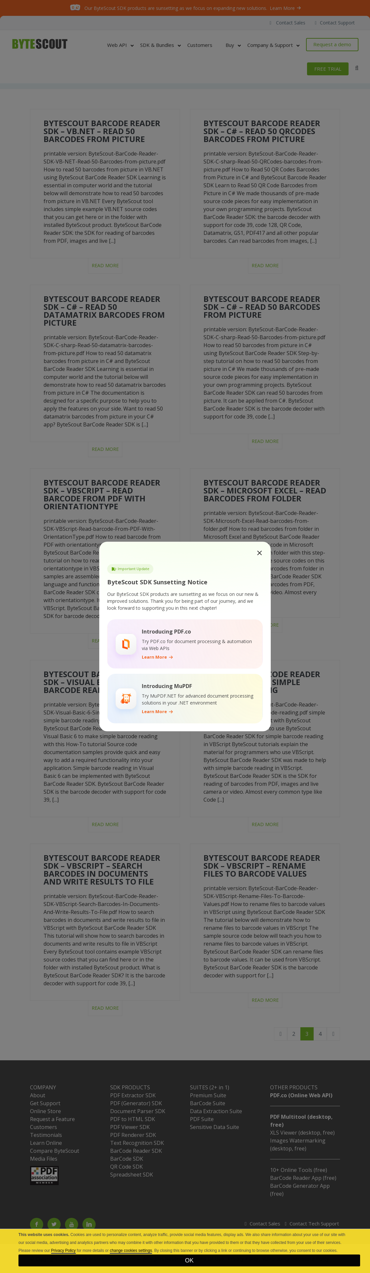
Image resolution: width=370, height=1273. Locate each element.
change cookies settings (131, 1250)
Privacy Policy (63, 1250)
